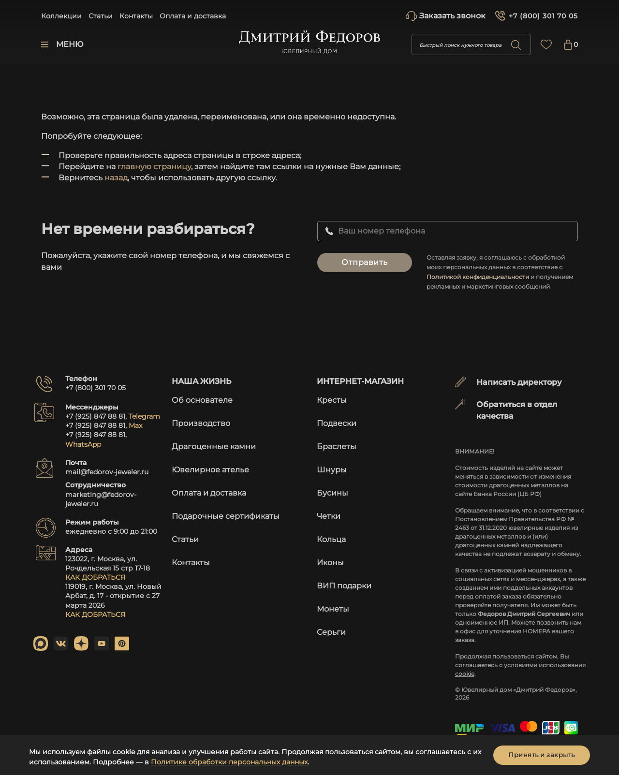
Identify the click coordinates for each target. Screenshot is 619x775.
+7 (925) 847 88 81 (95, 416)
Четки (328, 516)
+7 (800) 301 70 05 (543, 16)
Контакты (136, 16)
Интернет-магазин (360, 381)
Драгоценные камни (214, 446)
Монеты (333, 609)
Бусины (332, 492)
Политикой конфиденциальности (478, 276)
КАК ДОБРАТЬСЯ (95, 577)
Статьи (100, 16)
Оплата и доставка (193, 16)
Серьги (331, 632)
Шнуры (332, 469)
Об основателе (202, 400)
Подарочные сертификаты (226, 516)
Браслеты (336, 446)
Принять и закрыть (541, 755)
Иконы (330, 562)
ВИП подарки (344, 585)
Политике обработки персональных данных (229, 762)
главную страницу (154, 166)
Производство (201, 423)
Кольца (331, 539)
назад (116, 177)
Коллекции (61, 16)
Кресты (332, 400)
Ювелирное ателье (210, 469)
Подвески (336, 423)
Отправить (364, 262)
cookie (464, 673)
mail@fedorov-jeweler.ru (106, 472)
